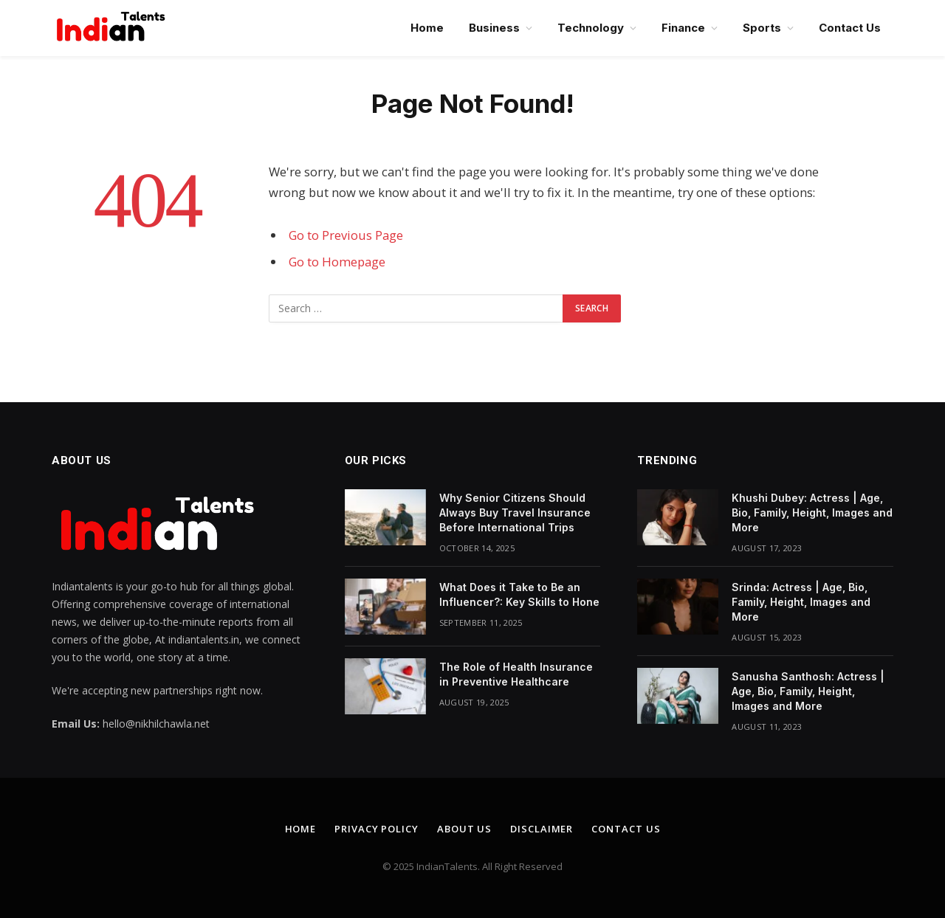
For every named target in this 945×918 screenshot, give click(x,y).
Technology (590, 28)
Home (427, 28)
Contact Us (850, 28)
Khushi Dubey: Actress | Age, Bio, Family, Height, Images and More (812, 512)
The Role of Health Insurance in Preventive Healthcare (516, 674)
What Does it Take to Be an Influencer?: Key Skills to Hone (519, 594)
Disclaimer (541, 828)
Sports (762, 28)
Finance (683, 28)
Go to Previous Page (346, 235)
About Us (464, 828)
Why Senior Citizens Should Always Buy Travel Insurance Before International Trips (515, 512)
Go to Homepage (337, 261)
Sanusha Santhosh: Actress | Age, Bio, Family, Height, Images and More (808, 691)
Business (494, 28)
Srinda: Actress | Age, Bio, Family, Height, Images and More (801, 602)
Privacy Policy (376, 828)
